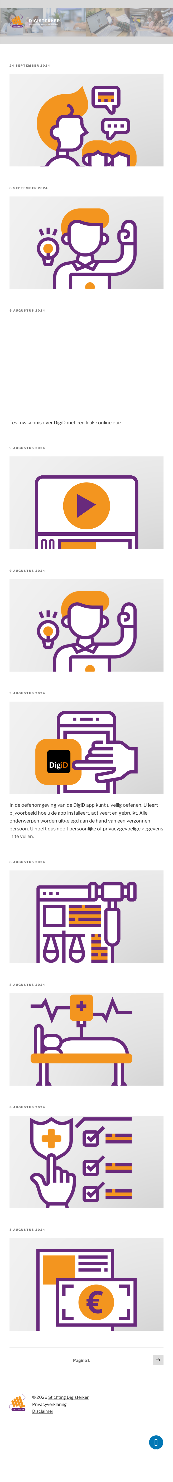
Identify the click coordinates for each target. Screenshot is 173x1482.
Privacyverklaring (49, 1404)
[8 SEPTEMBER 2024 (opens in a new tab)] (28, 188)
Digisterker (44, 20)
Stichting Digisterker (68, 1397)
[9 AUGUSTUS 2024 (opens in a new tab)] (27, 310)
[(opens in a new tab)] (86, 287)
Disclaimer (42, 1411)
